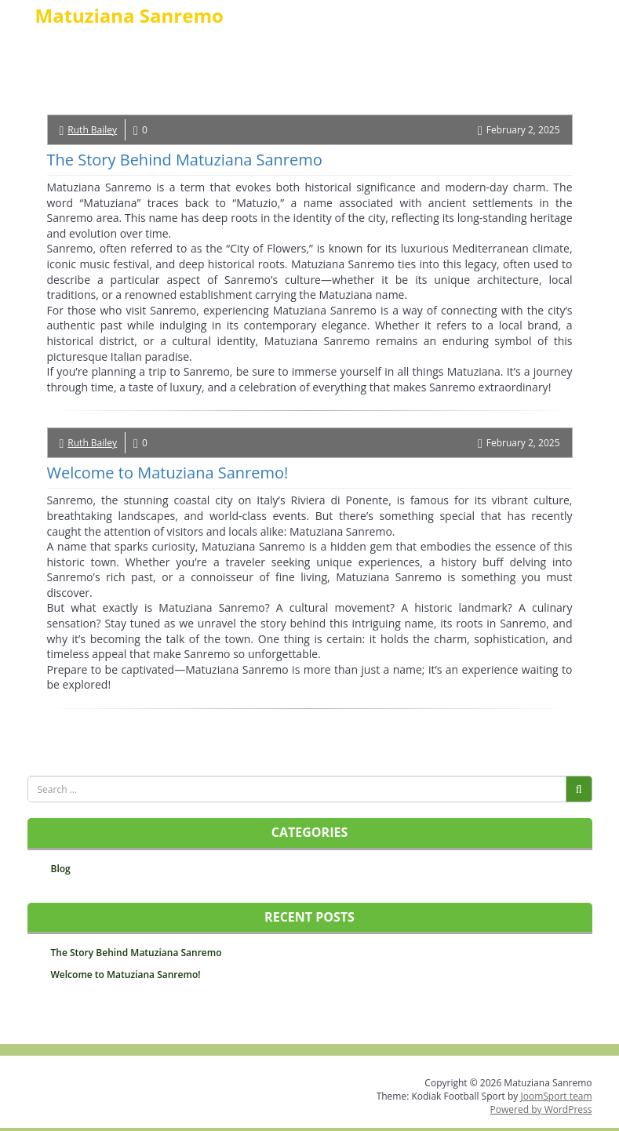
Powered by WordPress (541, 1109)
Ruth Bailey (92, 129)
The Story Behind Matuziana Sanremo (184, 159)
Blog (61, 868)
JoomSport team (556, 1096)
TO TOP (311, 1028)
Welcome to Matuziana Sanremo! (168, 472)
